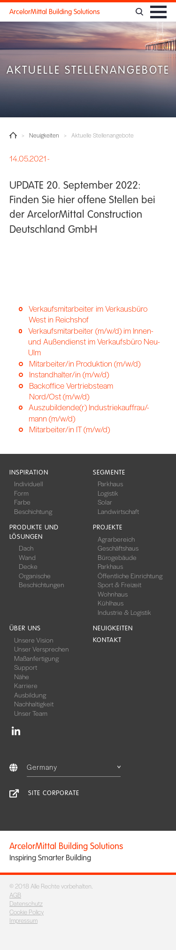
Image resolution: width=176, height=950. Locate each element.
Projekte (107, 527)
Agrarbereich (116, 539)
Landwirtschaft (118, 511)
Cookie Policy (26, 911)
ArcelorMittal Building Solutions (54, 12)
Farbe (22, 501)
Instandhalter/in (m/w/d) (69, 374)
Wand (27, 557)
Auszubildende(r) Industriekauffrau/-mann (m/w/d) (89, 412)
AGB (15, 894)
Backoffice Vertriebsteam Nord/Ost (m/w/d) (71, 391)
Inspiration (28, 472)
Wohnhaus (113, 593)
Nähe (21, 676)
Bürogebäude (117, 557)
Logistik (108, 493)
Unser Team (30, 713)
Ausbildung (30, 694)
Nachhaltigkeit (34, 703)
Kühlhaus (110, 602)
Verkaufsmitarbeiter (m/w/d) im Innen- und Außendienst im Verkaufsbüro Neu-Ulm (94, 341)
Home (13, 135)
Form (21, 493)
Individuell (28, 483)
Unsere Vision (34, 639)
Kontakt (107, 640)
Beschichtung (33, 511)
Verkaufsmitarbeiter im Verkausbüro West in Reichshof (88, 314)
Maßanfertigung (36, 658)
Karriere (26, 685)
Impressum (23, 920)
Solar (105, 501)
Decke (28, 566)
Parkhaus (110, 483)
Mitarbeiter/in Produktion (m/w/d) (84, 363)
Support (25, 667)
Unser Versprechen (41, 648)
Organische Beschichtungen (41, 580)
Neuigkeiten (44, 135)
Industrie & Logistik (124, 612)
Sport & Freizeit (119, 584)
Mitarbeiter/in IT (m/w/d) (69, 429)
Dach (26, 547)
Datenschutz (26, 903)
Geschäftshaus (118, 547)
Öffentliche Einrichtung (130, 575)
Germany (74, 767)
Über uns (25, 628)
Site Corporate (53, 793)
